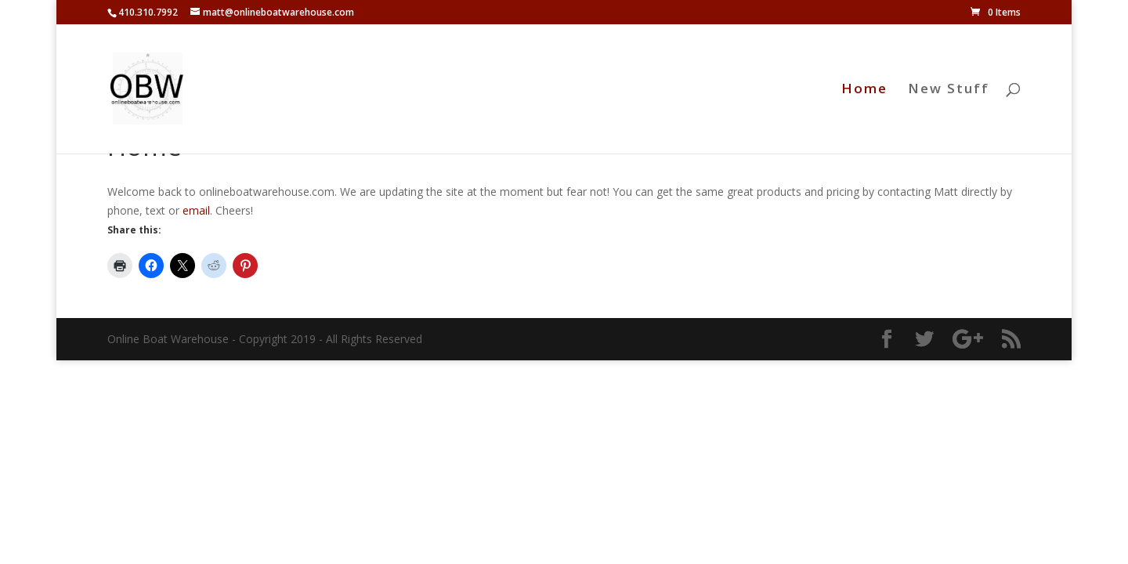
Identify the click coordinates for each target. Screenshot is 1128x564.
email (196, 210)
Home (864, 90)
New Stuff (948, 90)
